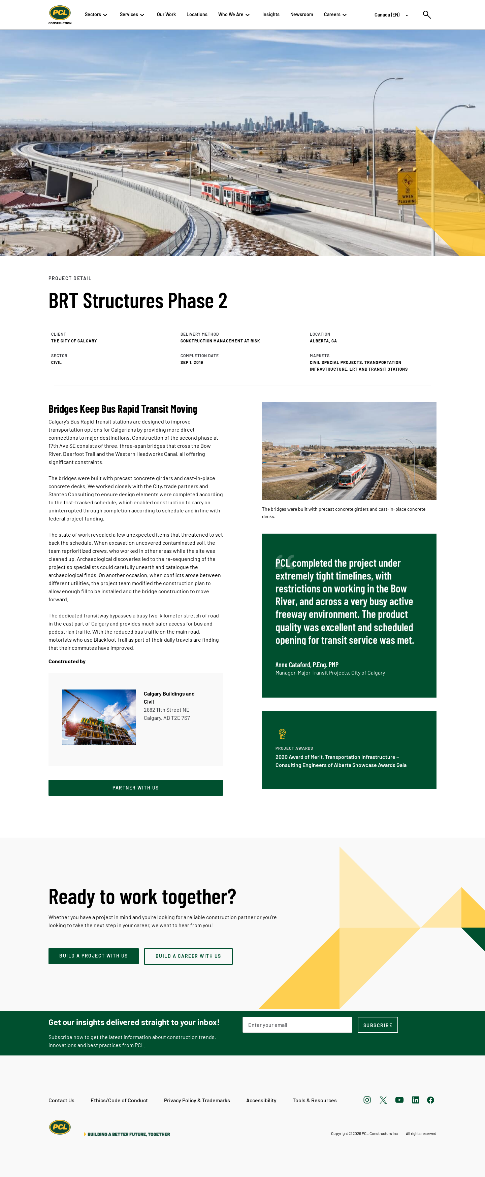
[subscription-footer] (378, 1025)
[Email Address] (297, 1025)
